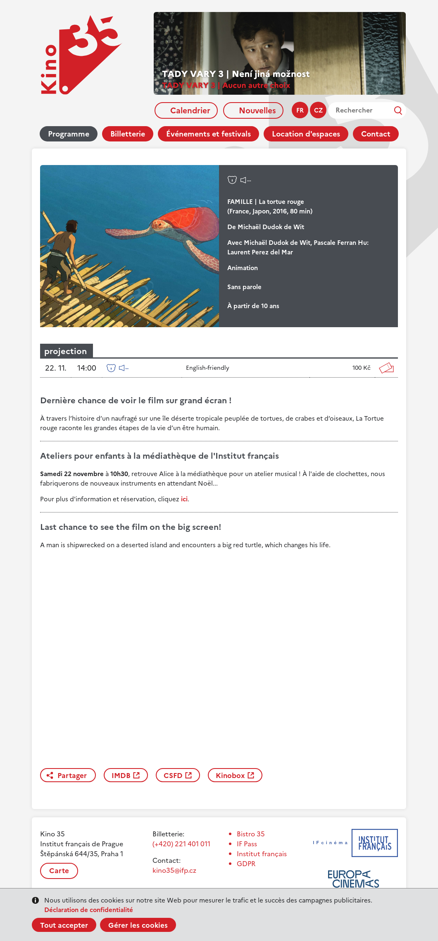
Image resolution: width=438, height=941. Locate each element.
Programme (68, 133)
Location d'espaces (306, 133)
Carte (59, 870)
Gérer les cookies (138, 925)
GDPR (246, 864)
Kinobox (230, 775)
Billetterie (127, 133)
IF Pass (247, 844)
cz (318, 110)
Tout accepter (64, 925)
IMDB (121, 775)
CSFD (173, 775)
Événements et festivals (208, 133)
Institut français (262, 854)
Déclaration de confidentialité (88, 910)
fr (300, 110)
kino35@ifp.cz (174, 870)
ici (184, 499)
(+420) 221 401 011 (181, 844)
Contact (375, 133)
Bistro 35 (251, 834)
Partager (72, 775)
